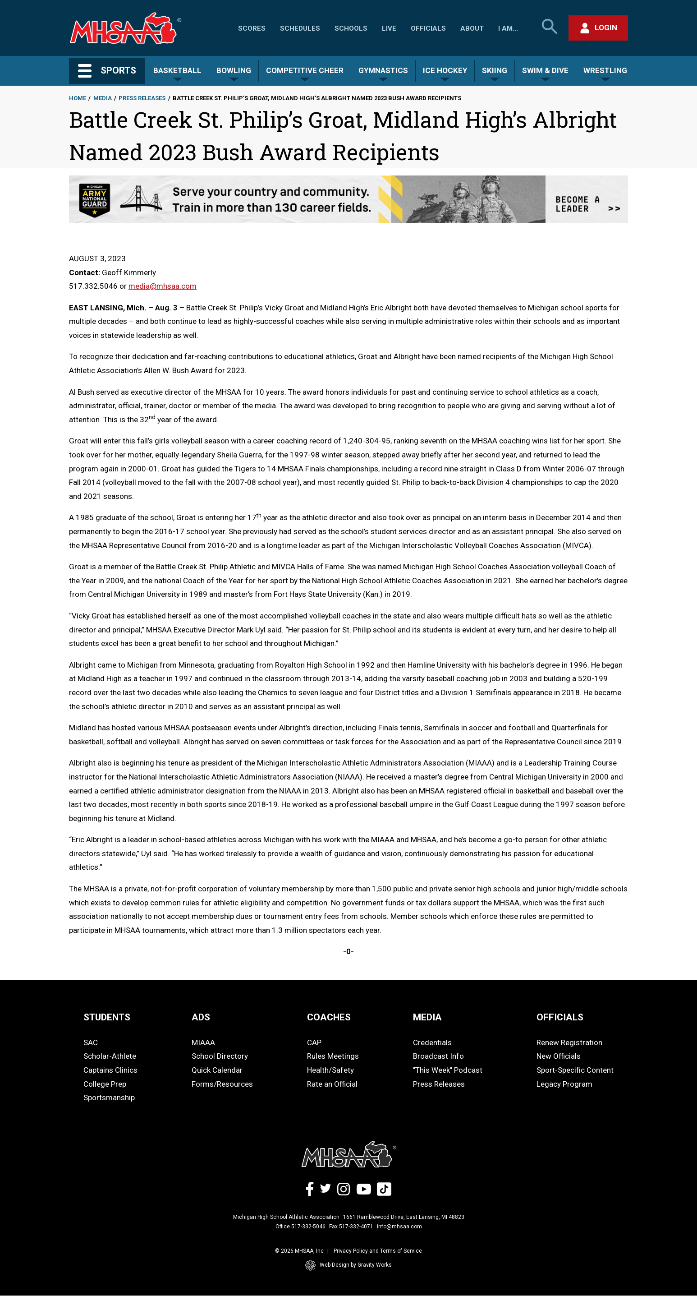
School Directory (220, 1056)
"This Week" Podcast (447, 1070)
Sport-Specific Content (575, 1070)
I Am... (508, 28)
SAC (90, 1042)
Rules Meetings (333, 1056)
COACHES (329, 1017)
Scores (252, 28)
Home (77, 98)
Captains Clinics (110, 1070)
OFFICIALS (560, 1017)
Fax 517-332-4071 (351, 1226)
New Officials (559, 1056)
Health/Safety (330, 1070)
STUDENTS (106, 1017)
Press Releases (142, 98)
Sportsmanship (109, 1097)
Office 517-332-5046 (300, 1226)
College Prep (104, 1083)
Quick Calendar (217, 1070)
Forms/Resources (222, 1083)
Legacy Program (564, 1083)
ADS (201, 1017)
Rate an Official (332, 1083)
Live (389, 28)
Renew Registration (569, 1042)
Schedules (300, 28)
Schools (351, 28)
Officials (428, 28)
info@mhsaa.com (399, 1226)
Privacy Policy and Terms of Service (378, 1251)
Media (102, 98)
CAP (314, 1042)
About (472, 28)
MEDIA (427, 1017)
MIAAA (203, 1042)
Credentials (432, 1042)
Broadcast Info (438, 1056)
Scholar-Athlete (109, 1056)
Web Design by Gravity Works (348, 1265)
